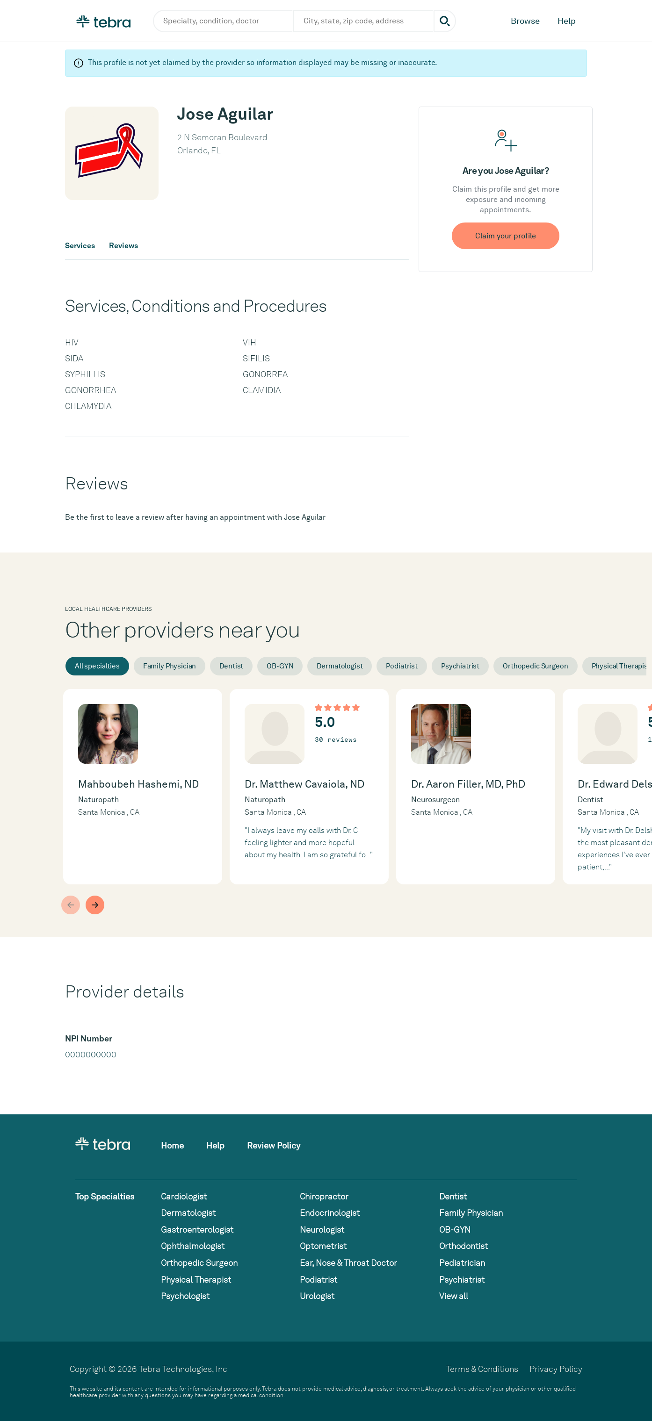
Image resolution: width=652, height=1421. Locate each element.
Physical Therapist (196, 1280)
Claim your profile (505, 235)
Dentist (231, 666)
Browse (525, 21)
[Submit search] (445, 21)
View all (453, 1296)
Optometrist (323, 1246)
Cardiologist (184, 1196)
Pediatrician (462, 1263)
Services (80, 246)
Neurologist (322, 1229)
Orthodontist (463, 1246)
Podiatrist (402, 666)
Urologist (317, 1296)
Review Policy (273, 1145)
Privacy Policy (555, 1369)
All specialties (97, 666)
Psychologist (185, 1296)
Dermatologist (339, 666)
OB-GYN (280, 666)
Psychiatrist (460, 666)
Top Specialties (104, 1196)
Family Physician (169, 666)
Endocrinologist (330, 1213)
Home (172, 1145)
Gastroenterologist (197, 1229)
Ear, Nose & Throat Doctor (348, 1263)
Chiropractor (324, 1196)
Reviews (123, 246)
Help (567, 21)
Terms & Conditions (482, 1369)
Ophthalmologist (193, 1246)
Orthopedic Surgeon (535, 666)
